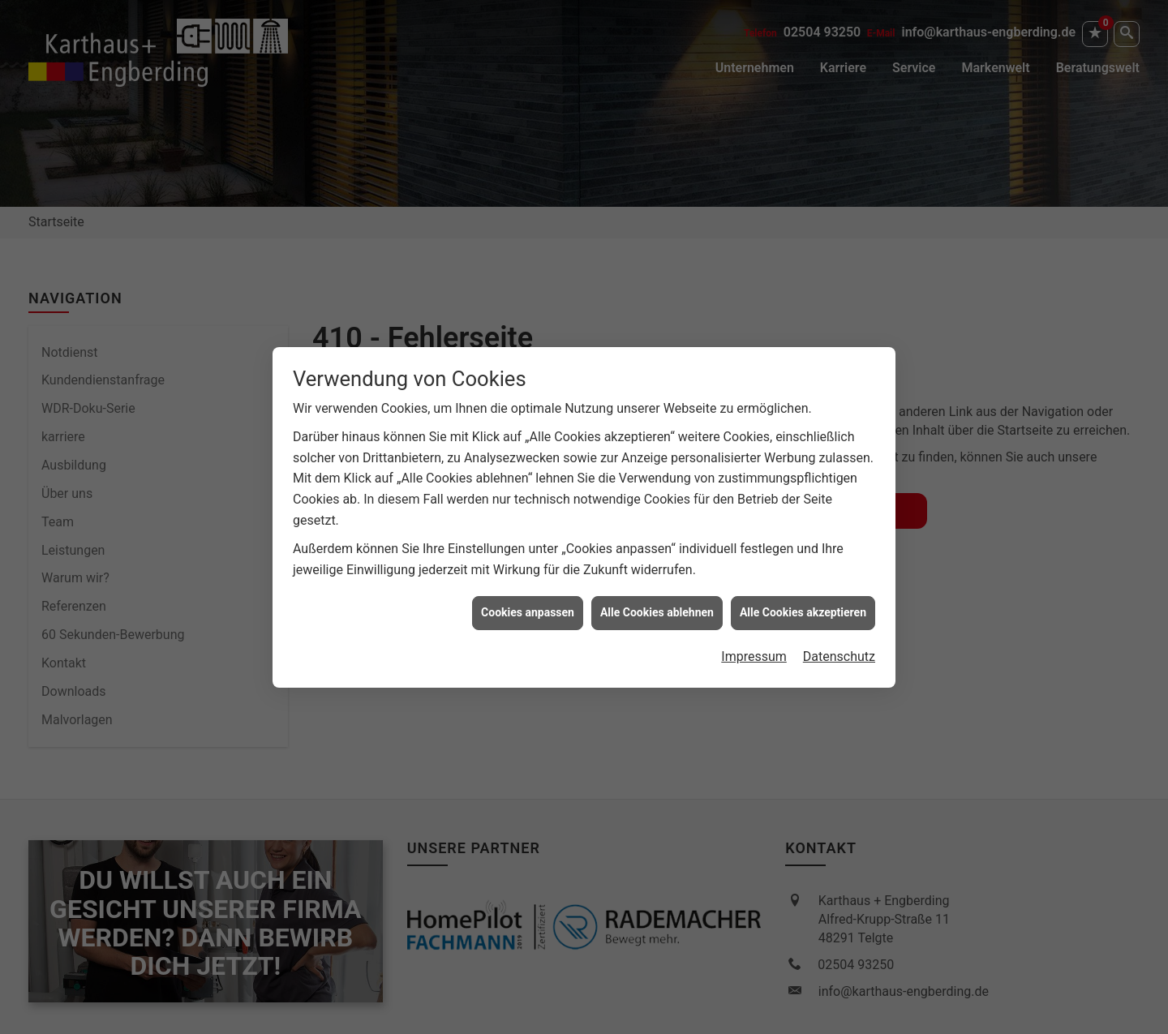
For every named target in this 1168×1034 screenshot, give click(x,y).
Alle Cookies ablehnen (657, 606)
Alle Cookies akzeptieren (803, 606)
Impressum (754, 651)
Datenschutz (839, 651)
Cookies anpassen (527, 606)
